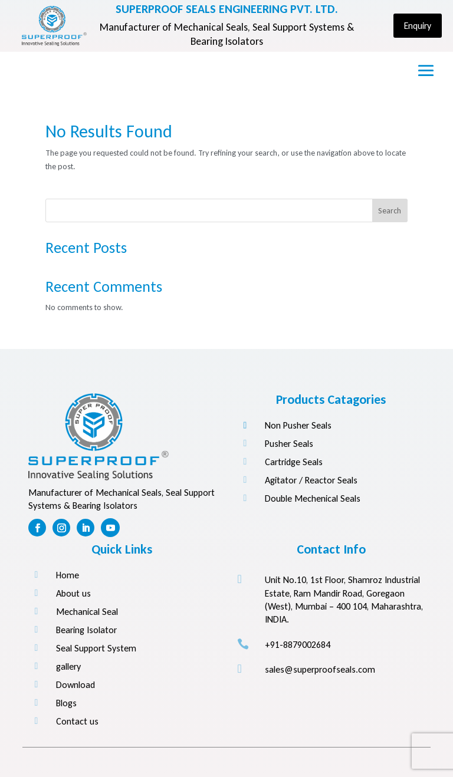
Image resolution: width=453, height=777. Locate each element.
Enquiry (417, 25)
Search (389, 211)
